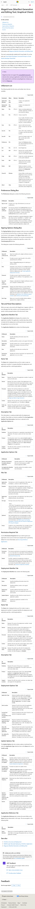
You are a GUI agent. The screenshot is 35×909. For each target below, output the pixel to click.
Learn (2, 5)
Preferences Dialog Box (7, 24)
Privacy (2, 905)
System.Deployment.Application (16, 764)
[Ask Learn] (30, 5)
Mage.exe (9, 81)
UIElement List (5, 22)
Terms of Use (23, 905)
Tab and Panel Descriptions (8, 28)
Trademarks (3, 907)
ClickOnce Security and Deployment (12, 842)
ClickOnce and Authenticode (22, 295)
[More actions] (32, 5)
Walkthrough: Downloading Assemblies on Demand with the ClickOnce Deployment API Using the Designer (21, 521)
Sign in (32, 1)
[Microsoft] (17, 2)
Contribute (24, 903)
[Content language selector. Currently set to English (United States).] (7, 896)
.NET (7, 5)
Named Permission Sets (15, 555)
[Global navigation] (1, 2)
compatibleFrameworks (25, 75)
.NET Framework (13, 5)
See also (4, 29)
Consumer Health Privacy (12, 905)
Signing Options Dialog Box (8, 26)
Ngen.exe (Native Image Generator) (16, 398)
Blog (19, 903)
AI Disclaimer (4, 903)
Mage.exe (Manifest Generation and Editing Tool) (21, 51)
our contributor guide (19, 858)
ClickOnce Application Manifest (22, 564)
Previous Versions (12, 903)
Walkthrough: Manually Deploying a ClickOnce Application (18, 844)
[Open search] (29, 2)
